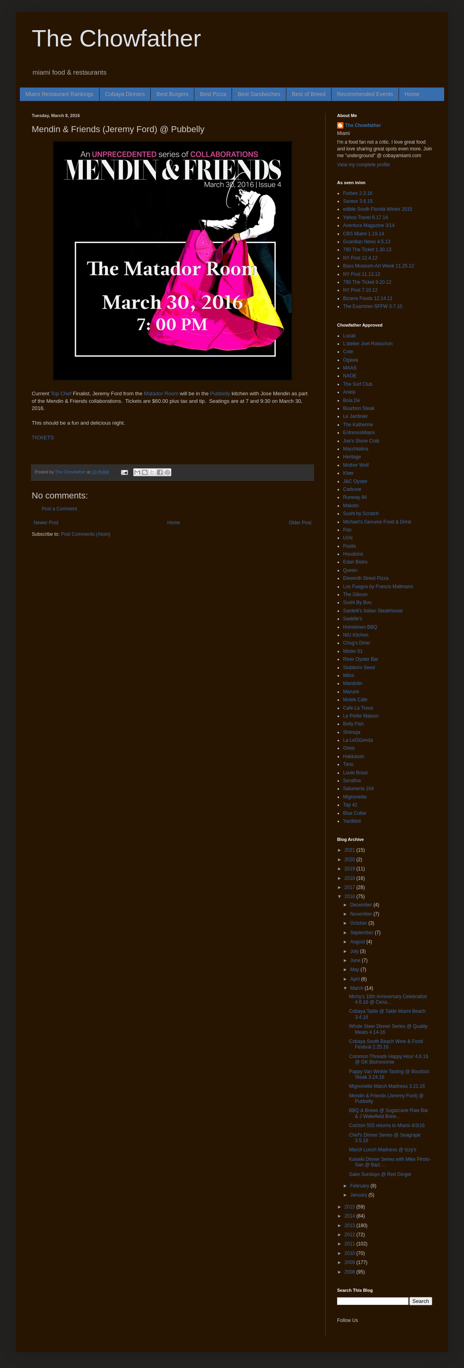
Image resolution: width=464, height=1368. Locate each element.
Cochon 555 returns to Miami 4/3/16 (387, 1125)
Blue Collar (354, 813)
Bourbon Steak (358, 408)
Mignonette (354, 797)
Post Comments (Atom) (85, 534)
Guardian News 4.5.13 (366, 241)
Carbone (352, 489)
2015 (351, 1207)
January (359, 1195)
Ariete (349, 392)
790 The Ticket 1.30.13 (367, 249)
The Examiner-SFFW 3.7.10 (372, 306)
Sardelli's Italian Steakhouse (373, 611)
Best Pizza (213, 94)
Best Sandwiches (259, 94)
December (362, 905)
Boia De (351, 400)
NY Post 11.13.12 (361, 274)
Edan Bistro (355, 562)
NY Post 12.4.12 (360, 258)
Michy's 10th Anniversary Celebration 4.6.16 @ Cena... (388, 999)
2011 (351, 1244)
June (356, 960)
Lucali (349, 336)
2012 (351, 1234)
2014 (351, 1216)
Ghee (349, 748)
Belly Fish (353, 724)
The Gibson (355, 594)
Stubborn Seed (359, 667)
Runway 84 (355, 497)
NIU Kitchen (355, 635)
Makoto (351, 505)
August (358, 942)
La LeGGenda (358, 740)
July (355, 951)
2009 (351, 1262)
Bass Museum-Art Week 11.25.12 (378, 266)
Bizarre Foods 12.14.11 (368, 298)
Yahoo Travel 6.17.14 (365, 217)
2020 (351, 859)
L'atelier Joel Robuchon (368, 343)
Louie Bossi (355, 772)
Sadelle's (352, 618)
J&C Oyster (355, 481)
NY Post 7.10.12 (360, 290)
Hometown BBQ (360, 627)
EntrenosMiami (359, 432)
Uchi (348, 538)
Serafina (352, 780)
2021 (351, 850)
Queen (350, 570)
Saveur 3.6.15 (358, 201)
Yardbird (351, 821)
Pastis (349, 546)
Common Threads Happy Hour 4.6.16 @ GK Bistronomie (388, 1059)
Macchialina (355, 449)
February (360, 1186)
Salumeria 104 (358, 788)
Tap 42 (350, 805)
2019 (351, 869)
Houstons (353, 554)
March (357, 988)
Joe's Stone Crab (361, 441)
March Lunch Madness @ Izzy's (382, 1150)
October (359, 923)
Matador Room (161, 393)
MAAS (350, 368)
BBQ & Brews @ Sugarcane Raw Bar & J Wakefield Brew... (388, 1113)
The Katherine (358, 424)
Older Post (300, 522)
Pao (347, 530)
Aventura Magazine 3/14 (369, 225)
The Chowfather (116, 38)
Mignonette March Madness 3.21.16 (387, 1086)
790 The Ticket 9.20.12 (367, 282)
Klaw (348, 473)
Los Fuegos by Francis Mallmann (378, 586)
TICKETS (43, 438)
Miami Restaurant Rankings (59, 94)
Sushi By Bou (357, 602)
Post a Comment (59, 509)
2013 (351, 1225)
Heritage (352, 457)
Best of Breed (309, 94)
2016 (351, 896)
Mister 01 (352, 651)
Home (412, 94)
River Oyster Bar (360, 659)
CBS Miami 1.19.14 (363, 234)
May (355, 969)
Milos (348, 675)
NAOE (350, 376)
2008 (351, 1272)
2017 (351, 887)
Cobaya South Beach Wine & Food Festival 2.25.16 (386, 1044)
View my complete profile (363, 164)
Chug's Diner (356, 643)
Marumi (351, 692)
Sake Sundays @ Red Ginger (380, 1174)
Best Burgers (172, 94)
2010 (351, 1253)
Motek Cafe (355, 699)
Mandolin (352, 683)
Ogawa (350, 360)
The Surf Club (357, 384)
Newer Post (46, 522)
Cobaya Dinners (125, 94)
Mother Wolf (355, 465)
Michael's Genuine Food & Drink (377, 522)
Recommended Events (365, 94)
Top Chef (61, 393)
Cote (348, 351)
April (355, 979)
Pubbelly (220, 393)
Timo (348, 764)
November (362, 914)
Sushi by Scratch (361, 513)
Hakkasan (353, 756)
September (362, 932)
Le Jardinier (355, 416)
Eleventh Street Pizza (366, 578)
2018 (351, 878)
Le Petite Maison (360, 716)
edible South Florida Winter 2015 (377, 209)
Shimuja (351, 732)
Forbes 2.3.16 (357, 193)
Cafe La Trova (358, 708)
